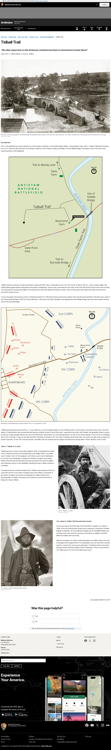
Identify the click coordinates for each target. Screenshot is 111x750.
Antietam (7, 22)
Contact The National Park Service (40, 739)
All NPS (17, 666)
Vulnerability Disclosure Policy (67, 742)
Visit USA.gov (46, 746)
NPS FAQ (32, 742)
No (36, 621)
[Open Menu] (104, 5)
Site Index (60, 644)
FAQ (58, 640)
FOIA (3, 742)
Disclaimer (60, 739)
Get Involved (32, 28)
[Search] (23, 660)
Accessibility (5, 736)
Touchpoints (70, 628)
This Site (6, 666)
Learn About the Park (20, 28)
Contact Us (5, 653)
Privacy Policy (6, 739)
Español (59, 647)
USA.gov (88, 736)
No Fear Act (61, 736)
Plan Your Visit (6, 28)
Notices (31, 736)
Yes (36, 616)
